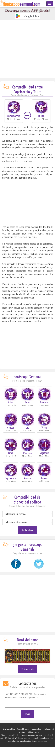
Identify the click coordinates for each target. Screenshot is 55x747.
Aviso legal (22, 732)
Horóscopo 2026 (49, 729)
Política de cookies (33, 732)
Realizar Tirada (28, 669)
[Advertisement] (27, 49)
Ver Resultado (27, 530)
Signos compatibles (9, 729)
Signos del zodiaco (22, 729)
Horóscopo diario (36, 729)
